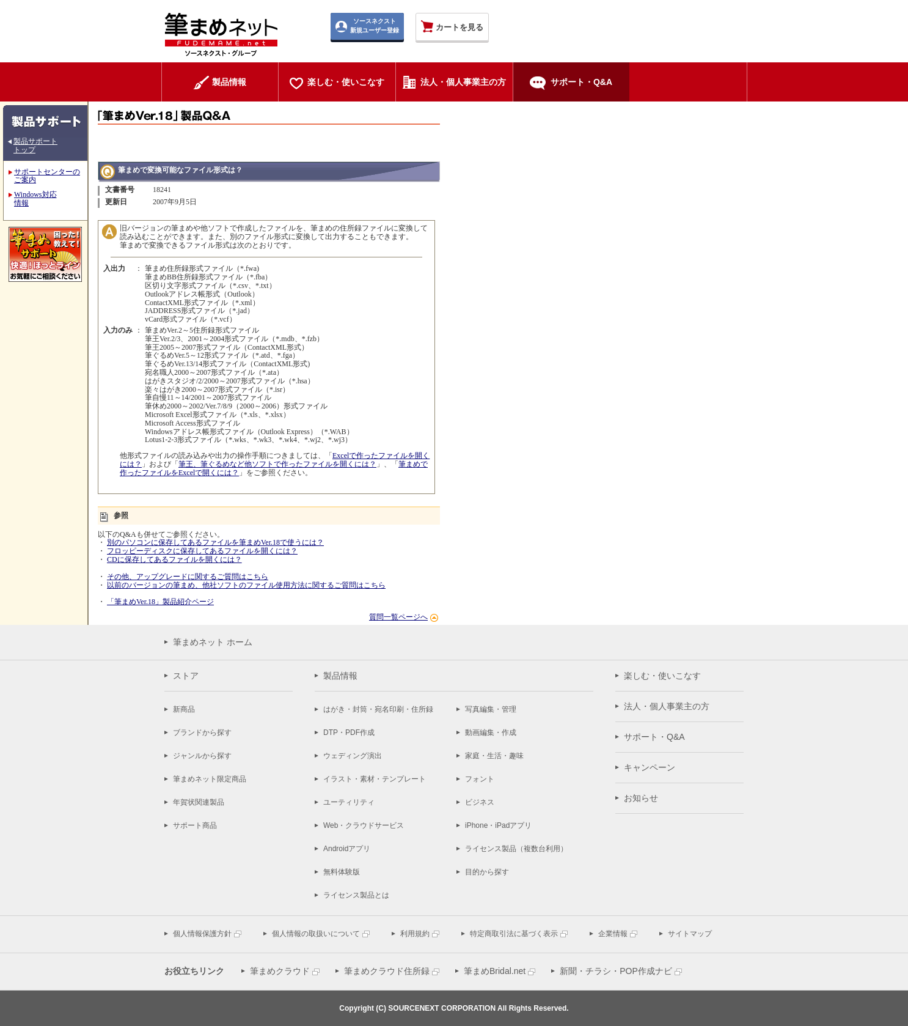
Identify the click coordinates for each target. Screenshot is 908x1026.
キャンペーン (649, 767)
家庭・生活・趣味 (494, 755)
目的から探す (487, 872)
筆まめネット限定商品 (209, 779)
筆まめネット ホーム (212, 642)
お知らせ (641, 798)
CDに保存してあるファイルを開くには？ (174, 559)
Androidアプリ (346, 848)
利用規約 (415, 933)
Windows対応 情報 (35, 198)
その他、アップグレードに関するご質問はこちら (187, 576)
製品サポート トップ (35, 145)
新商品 (184, 709)
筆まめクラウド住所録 (387, 971)
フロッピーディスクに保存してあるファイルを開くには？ (202, 551)
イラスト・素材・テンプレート (374, 779)
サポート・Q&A (654, 737)
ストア (186, 676)
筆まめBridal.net (494, 971)
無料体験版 (341, 872)
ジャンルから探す (202, 755)
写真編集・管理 (490, 709)
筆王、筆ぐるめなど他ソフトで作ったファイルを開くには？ (277, 464)
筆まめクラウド (280, 971)
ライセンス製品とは (356, 895)
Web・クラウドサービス (363, 825)
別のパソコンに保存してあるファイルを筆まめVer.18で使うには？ (215, 542)
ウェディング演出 (352, 755)
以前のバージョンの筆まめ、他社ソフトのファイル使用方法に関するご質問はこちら (246, 585)
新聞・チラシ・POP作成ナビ (616, 971)
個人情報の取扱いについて (316, 933)
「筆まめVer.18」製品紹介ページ (160, 601)
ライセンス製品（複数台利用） (516, 848)
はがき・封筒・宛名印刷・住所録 (378, 709)
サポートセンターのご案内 (47, 176)
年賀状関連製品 (198, 802)
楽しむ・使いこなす (662, 676)
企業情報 (613, 933)
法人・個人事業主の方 (666, 706)
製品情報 (340, 676)
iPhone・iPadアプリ (498, 825)
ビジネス (479, 802)
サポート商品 (195, 825)
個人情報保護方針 (202, 933)
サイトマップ (690, 933)
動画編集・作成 (490, 732)
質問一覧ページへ (398, 617)
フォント (479, 779)
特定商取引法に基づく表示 (514, 933)
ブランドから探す (202, 732)
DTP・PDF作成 (349, 732)
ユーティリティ (349, 802)
